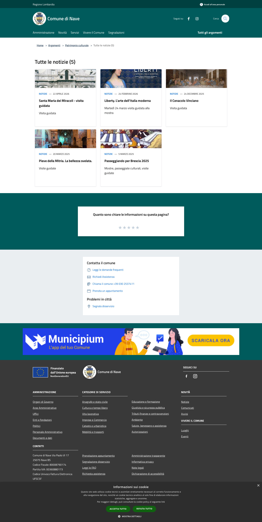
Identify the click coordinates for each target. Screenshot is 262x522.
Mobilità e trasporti (93, 432)
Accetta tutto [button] (118, 508)
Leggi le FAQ (89, 468)
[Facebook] (187, 18)
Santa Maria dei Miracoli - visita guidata (61, 103)
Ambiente (137, 420)
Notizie (43, 93)
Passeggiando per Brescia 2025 (126, 160)
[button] (131, 516)
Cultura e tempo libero (95, 408)
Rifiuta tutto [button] (144, 508)
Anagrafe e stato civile (95, 402)
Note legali (138, 468)
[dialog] (131, 502)
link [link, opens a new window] (163, 501)
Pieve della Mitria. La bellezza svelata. (65, 160)
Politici (36, 426)
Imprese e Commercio (94, 420)
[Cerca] (225, 19)
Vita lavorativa (90, 414)
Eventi (184, 436)
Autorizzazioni (140, 432)
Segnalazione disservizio (96, 462)
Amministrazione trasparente (148, 456)
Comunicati (187, 408)
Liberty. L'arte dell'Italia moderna (127, 100)
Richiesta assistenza (93, 474)
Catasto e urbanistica (94, 426)
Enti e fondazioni (42, 420)
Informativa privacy (143, 462)
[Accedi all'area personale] (212, 4)
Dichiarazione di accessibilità (148, 474)
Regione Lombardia (43, 4)
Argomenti (54, 45)
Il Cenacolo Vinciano (184, 100)
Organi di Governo (43, 402)
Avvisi (184, 414)
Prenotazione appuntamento (98, 456)
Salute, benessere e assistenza (149, 426)
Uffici (36, 414)
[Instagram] (195, 18)
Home (40, 45)
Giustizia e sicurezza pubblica (148, 408)
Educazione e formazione (146, 402)
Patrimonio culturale (77, 45)
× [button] (258, 485)
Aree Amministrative (44, 408)
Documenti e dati (42, 438)
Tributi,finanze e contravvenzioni (150, 414)
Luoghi (185, 430)
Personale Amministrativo (47, 432)
